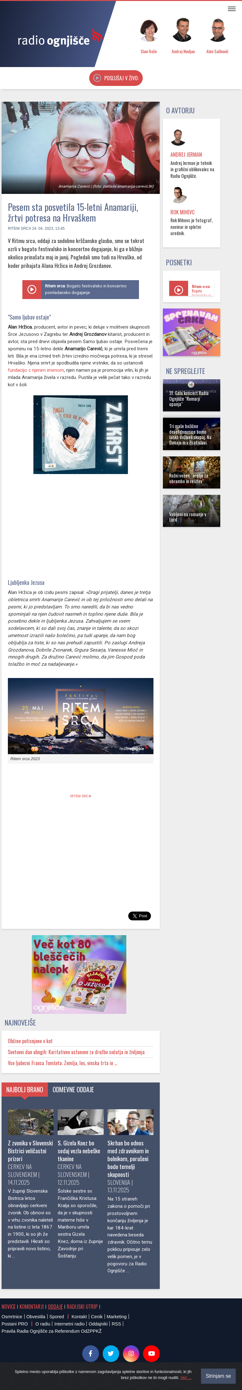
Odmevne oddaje (73, 1089)
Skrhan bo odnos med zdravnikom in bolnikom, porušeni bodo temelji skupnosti (128, 1158)
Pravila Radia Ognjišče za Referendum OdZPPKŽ (52, 1331)
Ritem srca (19, 228)
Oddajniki (98, 1323)
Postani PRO (15, 1323)
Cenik (97, 1316)
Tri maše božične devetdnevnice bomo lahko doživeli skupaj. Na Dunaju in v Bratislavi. (190, 434)
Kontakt (79, 1316)
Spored (56, 1316)
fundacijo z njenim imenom (36, 370)
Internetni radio (69, 1323)
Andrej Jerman (186, 154)
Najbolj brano (24, 1089)
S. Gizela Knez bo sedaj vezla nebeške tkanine (79, 1150)
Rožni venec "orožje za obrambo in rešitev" (188, 478)
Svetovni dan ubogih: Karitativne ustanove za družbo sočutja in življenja (76, 1052)
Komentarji (32, 1306)
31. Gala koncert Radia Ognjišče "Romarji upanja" (189, 398)
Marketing (117, 1316)
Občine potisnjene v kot (30, 1041)
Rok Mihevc (182, 212)
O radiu (42, 1323)
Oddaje (55, 1306)
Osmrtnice (12, 1316)
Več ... (186, 1377)
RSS (116, 1323)
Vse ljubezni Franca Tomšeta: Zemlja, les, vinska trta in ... (62, 1063)
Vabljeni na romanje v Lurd (187, 517)
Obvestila (35, 1316)
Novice (8, 1306)
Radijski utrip (82, 1306)
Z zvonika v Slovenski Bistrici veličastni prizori (30, 1150)
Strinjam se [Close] (218, 1376)
